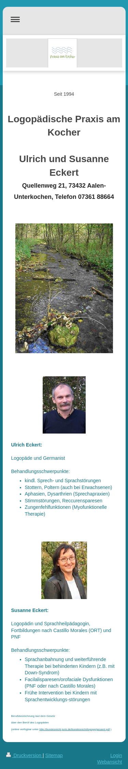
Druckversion (24, 755)
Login (116, 755)
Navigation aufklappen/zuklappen (64, 19)
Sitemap (54, 755)
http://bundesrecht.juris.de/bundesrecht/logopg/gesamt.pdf (74, 729)
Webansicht (109, 762)
